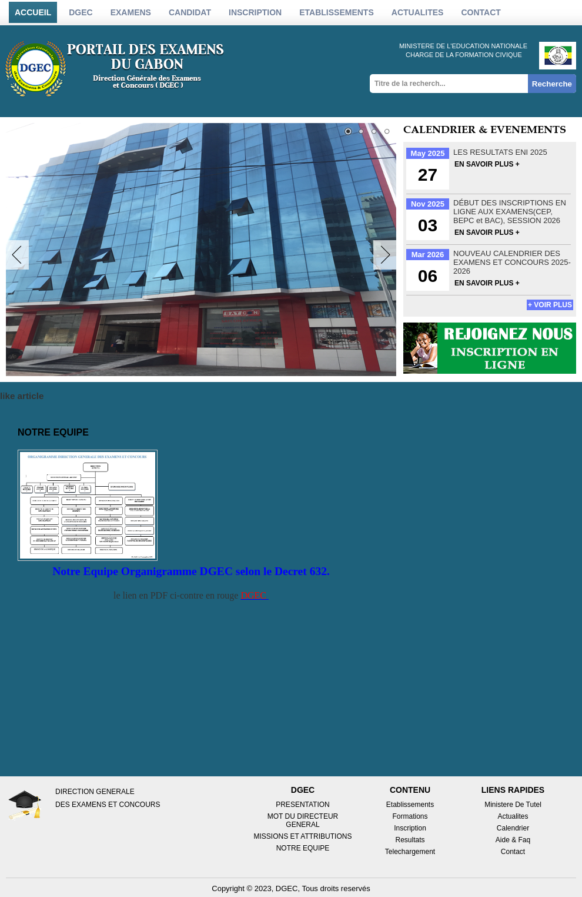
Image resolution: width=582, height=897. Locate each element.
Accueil (33, 12)
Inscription (410, 828)
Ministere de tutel (512, 804)
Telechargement (410, 852)
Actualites (512, 816)
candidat (190, 12)
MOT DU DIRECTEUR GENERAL (302, 820)
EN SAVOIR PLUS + (487, 164)
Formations (409, 816)
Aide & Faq (513, 840)
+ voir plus (550, 305)
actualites (418, 12)
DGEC (80, 12)
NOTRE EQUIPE (303, 848)
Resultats (409, 840)
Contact (480, 12)
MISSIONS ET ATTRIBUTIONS (303, 836)
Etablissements (410, 804)
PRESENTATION (303, 804)
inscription (255, 12)
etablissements (336, 12)
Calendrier (513, 828)
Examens (131, 12)
